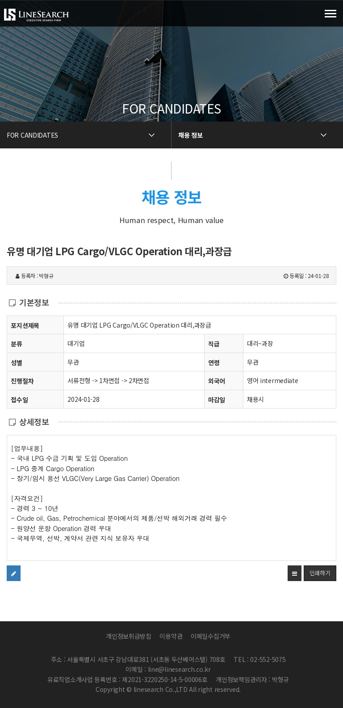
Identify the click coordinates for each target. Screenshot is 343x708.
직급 (213, 343)
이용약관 (170, 636)
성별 (16, 362)
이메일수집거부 (210, 636)
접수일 (19, 399)
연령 (213, 362)
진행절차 (22, 380)
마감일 (216, 399)
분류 (16, 343)
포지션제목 (25, 325)
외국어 (216, 380)
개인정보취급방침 (128, 636)
